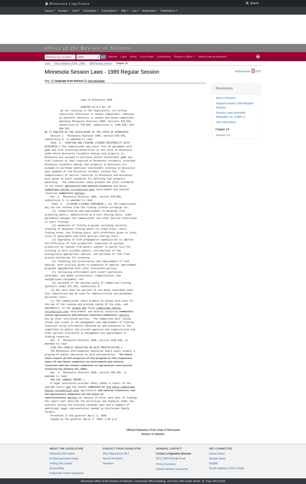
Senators (108, 463)
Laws (124, 56)
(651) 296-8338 (165, 458)
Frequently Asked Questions (66, 473)
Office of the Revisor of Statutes (88, 48)
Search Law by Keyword (212, 56)
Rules (133, 56)
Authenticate (242, 71)
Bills (123, 10)
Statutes (112, 56)
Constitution (164, 56)
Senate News (217, 458)
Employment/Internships (64, 458)
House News (217, 453)
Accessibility (56, 468)
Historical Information (62, 453)
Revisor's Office (183, 56)
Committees (108, 10)
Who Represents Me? (116, 453)
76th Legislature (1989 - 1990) (69, 63)
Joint (75, 10)
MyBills (213, 463)
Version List (223, 135)
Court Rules (147, 56)
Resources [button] (224, 88)
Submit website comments (172, 469)
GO (103, 56)
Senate (62, 10)
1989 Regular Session (100, 63)
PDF (256, 71)
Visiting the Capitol (60, 463)
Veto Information (226, 122)
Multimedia (148, 10)
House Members (113, 458)
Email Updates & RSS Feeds (226, 468)
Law (134, 10)
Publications (168, 10)
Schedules (89, 10)
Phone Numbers (166, 464)
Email (182, 458)
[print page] (258, 57)
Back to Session (226, 97)
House (48, 10)
